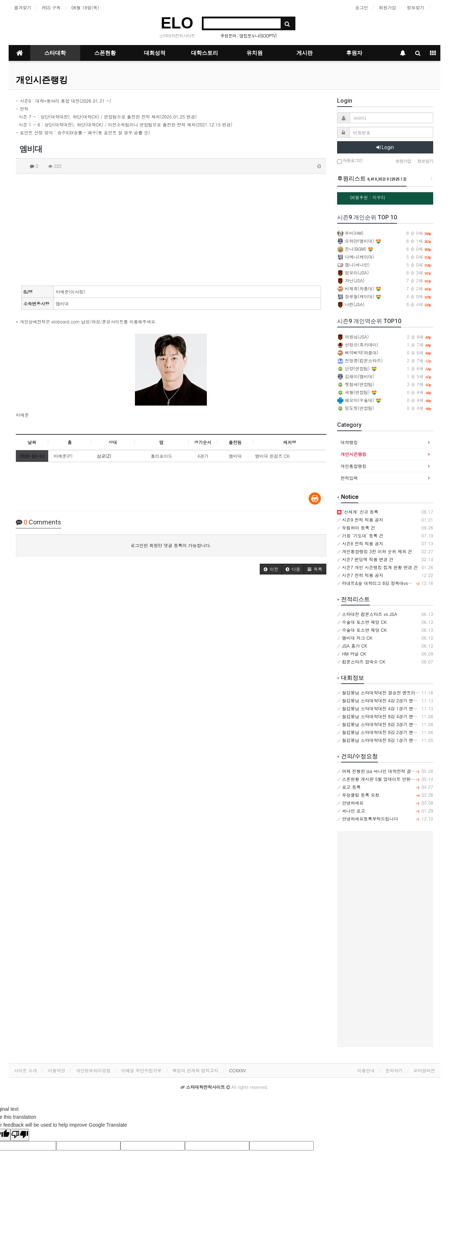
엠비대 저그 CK (355, 638)
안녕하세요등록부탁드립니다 (367, 818)
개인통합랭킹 (354, 466)
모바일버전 (424, 1070)
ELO (177, 23)
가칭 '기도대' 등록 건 (360, 535)
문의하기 (394, 1070)
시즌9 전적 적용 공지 (360, 520)
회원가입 (387, 7)
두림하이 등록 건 (356, 527)
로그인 (361, 7)
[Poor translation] (19, 1135)
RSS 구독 (51, 7)
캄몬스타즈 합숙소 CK (361, 661)
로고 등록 (349, 787)
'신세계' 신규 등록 (357, 512)
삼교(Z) (104, 456)
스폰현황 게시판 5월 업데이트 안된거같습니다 (384, 779)
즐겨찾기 (22, 7)
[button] (271, 569)
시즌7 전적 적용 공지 (360, 575)
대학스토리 (204, 53)
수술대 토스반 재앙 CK (362, 622)
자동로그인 (350, 161)
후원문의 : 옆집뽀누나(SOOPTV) (248, 35)
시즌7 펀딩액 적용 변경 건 (365, 559)
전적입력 (349, 478)
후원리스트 (372, 178)
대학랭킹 (349, 442)
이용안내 (366, 1070)
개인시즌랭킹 (42, 80)
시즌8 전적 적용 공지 (360, 543)
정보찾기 (415, 7)
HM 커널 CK (351, 653)
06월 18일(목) (85, 7)
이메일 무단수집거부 (141, 1070)
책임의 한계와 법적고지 (195, 1070)
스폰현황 (105, 53)
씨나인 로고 (351, 811)
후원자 (354, 53)
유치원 (254, 53)
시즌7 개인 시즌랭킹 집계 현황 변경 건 (377, 567)
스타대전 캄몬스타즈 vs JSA (367, 614)
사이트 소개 (25, 1070)
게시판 (304, 53)
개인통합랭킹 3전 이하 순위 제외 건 (374, 551)
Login (385, 147)
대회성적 (154, 53)
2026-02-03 (32, 456)
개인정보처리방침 (93, 1070)
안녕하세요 (350, 803)
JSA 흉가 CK (352, 646)
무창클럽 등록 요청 (358, 795)
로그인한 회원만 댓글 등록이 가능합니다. (171, 545)
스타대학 (55, 53)
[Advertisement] (171, 228)
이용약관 (56, 1070)
